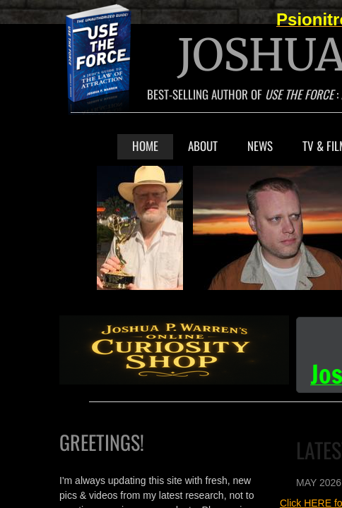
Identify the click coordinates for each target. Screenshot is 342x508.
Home (145, 146)
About (203, 146)
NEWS (260, 146)
